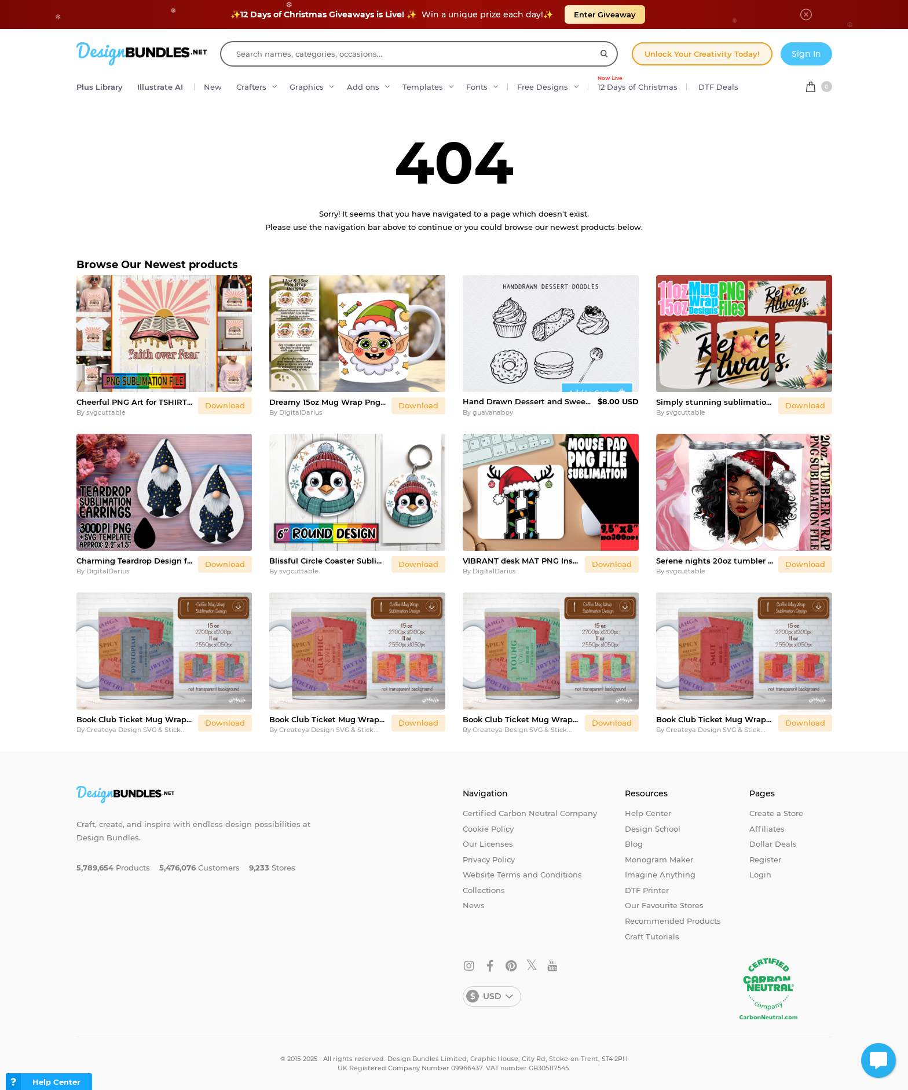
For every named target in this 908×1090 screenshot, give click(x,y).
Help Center (648, 813)
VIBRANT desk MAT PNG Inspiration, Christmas (521, 560)
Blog (634, 843)
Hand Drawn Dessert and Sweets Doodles (528, 401)
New (213, 87)
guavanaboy (493, 412)
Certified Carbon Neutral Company (530, 813)
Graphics (307, 87)
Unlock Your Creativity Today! (702, 53)
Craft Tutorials (652, 936)
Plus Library (99, 87)
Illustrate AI (160, 87)
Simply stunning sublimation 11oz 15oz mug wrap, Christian (715, 402)
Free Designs (542, 87)
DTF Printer (647, 890)
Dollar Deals (773, 843)
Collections (484, 890)
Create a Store (776, 813)
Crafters (251, 87)
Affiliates (767, 828)
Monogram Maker (659, 859)
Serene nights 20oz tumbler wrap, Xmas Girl (715, 560)
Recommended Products (673, 921)
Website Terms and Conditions (522, 874)
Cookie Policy (488, 828)
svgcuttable (106, 412)
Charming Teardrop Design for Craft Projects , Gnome (135, 560)
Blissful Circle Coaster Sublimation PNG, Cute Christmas (328, 560)
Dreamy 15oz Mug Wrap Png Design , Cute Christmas (328, 402)
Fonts (477, 87)
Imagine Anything (660, 874)
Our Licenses (488, 843)
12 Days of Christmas (638, 84)
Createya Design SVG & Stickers (138, 730)
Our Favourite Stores (664, 905)
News (474, 905)
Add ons (363, 87)
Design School (652, 828)
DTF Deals (718, 87)
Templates (422, 87)
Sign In (806, 54)
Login (760, 874)
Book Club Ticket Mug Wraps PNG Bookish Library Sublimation (135, 719)
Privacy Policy (489, 859)
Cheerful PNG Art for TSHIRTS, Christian (135, 402)
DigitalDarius (301, 412)
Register (765, 859)
